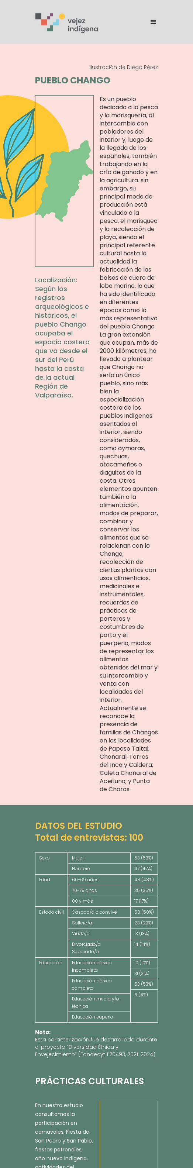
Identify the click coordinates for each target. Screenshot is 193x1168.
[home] (67, 22)
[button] (150, 22)
